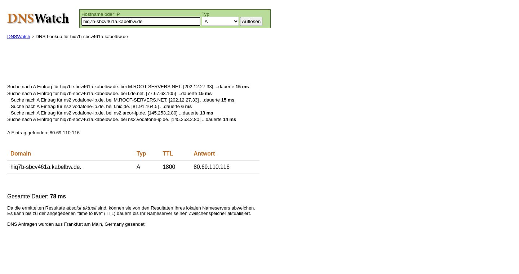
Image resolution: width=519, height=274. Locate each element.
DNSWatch (18, 36)
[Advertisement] (138, 63)
